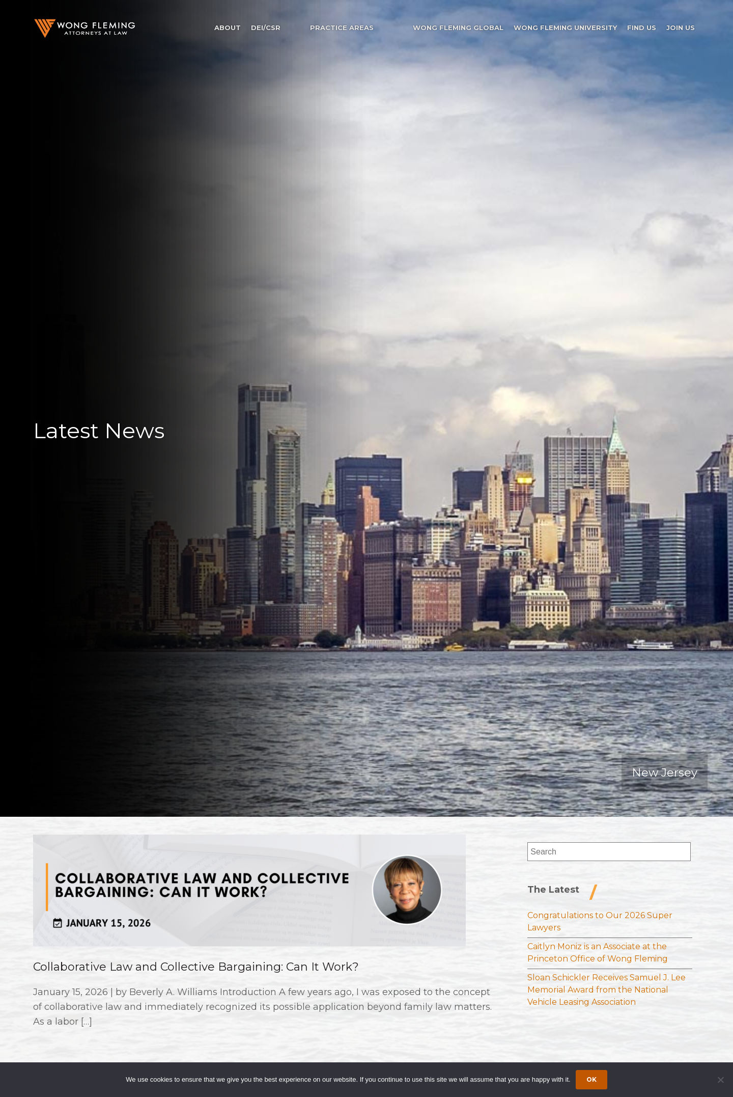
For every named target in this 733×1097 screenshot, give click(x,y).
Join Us (680, 27)
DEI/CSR (265, 27)
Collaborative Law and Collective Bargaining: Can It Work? (196, 967)
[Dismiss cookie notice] (720, 1080)
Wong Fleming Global (458, 27)
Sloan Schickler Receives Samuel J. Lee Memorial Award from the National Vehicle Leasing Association (606, 990)
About (227, 27)
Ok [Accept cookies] (591, 1079)
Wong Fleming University (565, 27)
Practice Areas (342, 27)
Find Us (641, 27)
